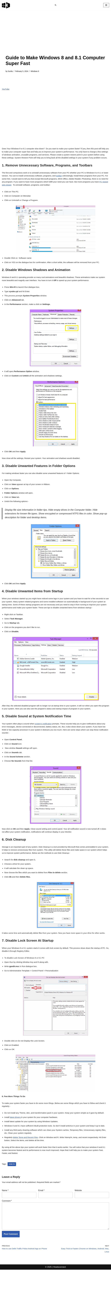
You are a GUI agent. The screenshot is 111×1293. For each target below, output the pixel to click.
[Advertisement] (55, 36)
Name (5, 1212)
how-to (12, 1185)
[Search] (55, 5)
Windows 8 (36, 71)
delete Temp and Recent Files (26, 1158)
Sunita (10, 71)
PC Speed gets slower (29, 184)
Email (41, 1212)
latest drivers (16, 1134)
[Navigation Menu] (106, 5)
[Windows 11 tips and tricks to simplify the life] (6, 5)
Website (78, 1212)
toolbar (67, 175)
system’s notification (45, 732)
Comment (7, 1222)
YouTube (6, 89)
